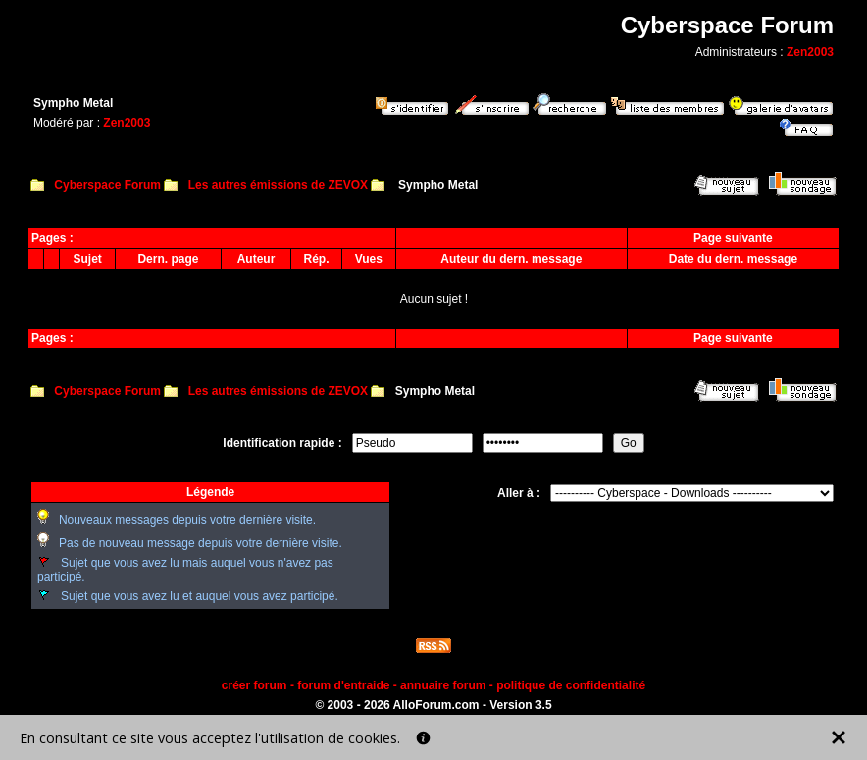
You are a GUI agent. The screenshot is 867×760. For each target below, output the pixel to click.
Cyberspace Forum (107, 185)
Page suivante (733, 238)
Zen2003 (810, 52)
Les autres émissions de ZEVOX (278, 185)
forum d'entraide (343, 685)
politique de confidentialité (570, 685)
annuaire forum (442, 685)
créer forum (254, 685)
